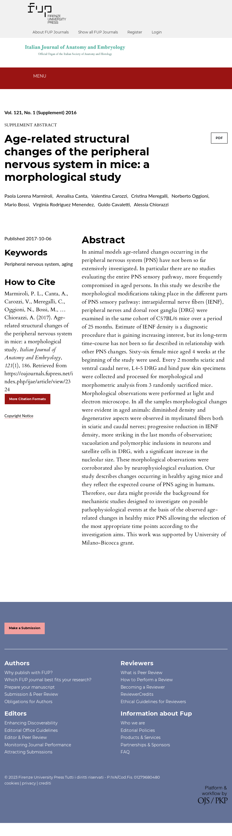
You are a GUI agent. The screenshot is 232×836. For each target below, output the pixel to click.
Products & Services (141, 737)
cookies (11, 783)
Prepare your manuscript (29, 687)
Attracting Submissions (28, 752)
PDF (219, 138)
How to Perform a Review (147, 679)
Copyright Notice (18, 415)
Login (157, 32)
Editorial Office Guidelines (31, 730)
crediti (45, 783)
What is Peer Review (141, 672)
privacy (29, 783)
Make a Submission (24, 628)
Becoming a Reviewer (143, 687)
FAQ (125, 752)
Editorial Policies (138, 730)
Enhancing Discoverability (30, 723)
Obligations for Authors (28, 701)
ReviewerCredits (137, 694)
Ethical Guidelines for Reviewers (153, 701)
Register (134, 32)
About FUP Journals (51, 32)
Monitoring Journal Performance (37, 744)
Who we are (133, 723)
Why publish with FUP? (28, 672)
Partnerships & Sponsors (145, 744)
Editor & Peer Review (25, 737)
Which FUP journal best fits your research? (48, 679)
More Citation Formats (27, 399)
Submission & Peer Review (31, 694)
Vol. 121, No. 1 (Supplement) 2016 (40, 112)
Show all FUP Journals (98, 32)
